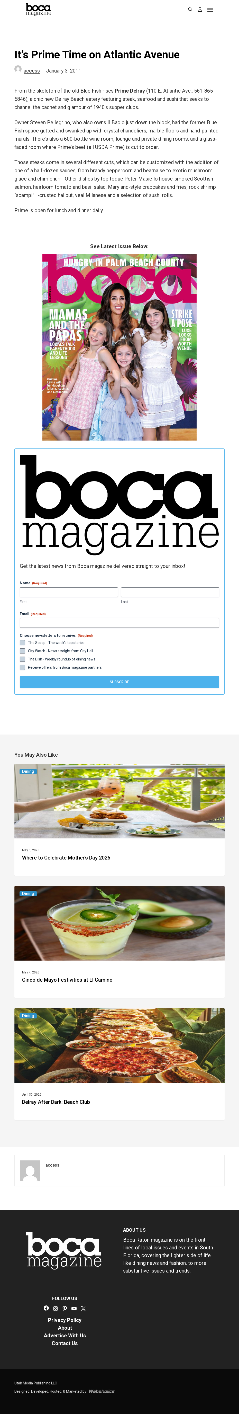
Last (124, 602)
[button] (210, 9)
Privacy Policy (64, 1320)
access (32, 71)
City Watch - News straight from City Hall (60, 651)
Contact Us (65, 1343)
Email (33, 614)
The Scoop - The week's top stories (56, 643)
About (65, 1328)
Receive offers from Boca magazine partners (65, 667)
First (23, 602)
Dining (28, 771)
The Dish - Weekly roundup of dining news (61, 659)
